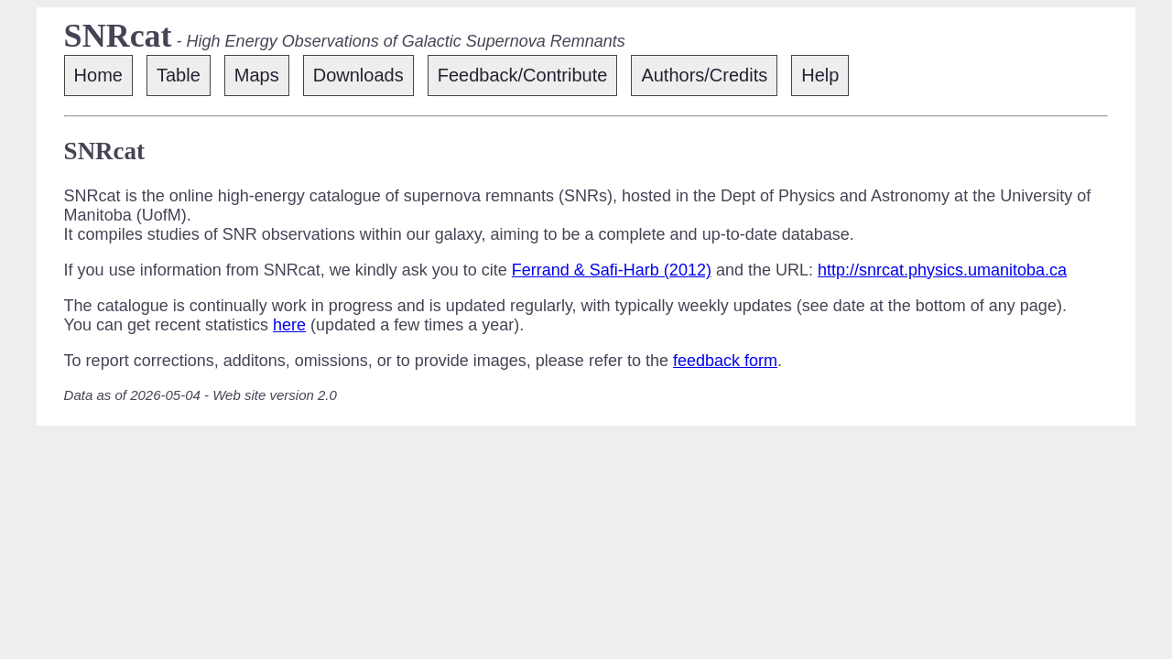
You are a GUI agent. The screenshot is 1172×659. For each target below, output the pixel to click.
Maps (256, 75)
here (289, 325)
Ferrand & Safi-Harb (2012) (611, 270)
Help (820, 75)
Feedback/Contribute (523, 75)
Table (179, 75)
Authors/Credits (704, 75)
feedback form (725, 360)
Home (98, 75)
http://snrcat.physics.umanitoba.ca (942, 270)
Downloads (358, 75)
